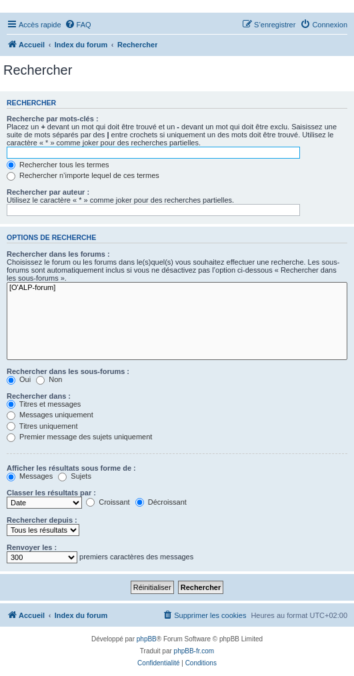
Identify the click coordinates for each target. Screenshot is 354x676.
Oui (19, 379)
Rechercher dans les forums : (58, 254)
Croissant (108, 502)
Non (49, 379)
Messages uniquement (50, 415)
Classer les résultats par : (51, 493)
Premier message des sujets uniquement (79, 437)
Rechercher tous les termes (58, 165)
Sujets (74, 476)
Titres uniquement (42, 426)
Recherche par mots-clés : (53, 119)
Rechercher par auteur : (48, 192)
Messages (30, 476)
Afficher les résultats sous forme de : (71, 468)
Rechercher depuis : (42, 520)
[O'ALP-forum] (177, 288)
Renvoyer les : (32, 547)
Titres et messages (44, 404)
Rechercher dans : (39, 396)
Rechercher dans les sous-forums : (68, 371)
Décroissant (161, 502)
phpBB (147, 639)
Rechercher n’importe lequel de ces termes (83, 175)
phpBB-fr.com (194, 651)
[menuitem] (78, 25)
